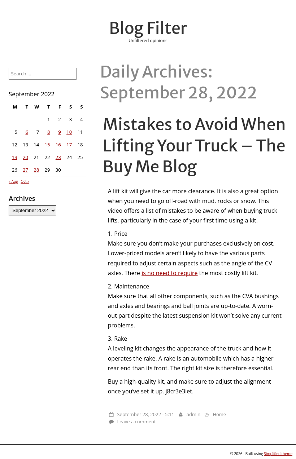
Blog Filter (148, 28)
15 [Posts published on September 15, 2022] (47, 144)
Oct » (25, 181)
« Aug (13, 181)
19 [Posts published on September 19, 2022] (14, 157)
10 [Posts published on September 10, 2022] (69, 132)
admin (193, 414)
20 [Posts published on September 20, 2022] (25, 157)
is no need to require (169, 273)
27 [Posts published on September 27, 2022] (25, 170)
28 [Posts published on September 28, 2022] (36, 170)
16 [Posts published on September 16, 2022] (58, 144)
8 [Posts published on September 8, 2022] (48, 132)
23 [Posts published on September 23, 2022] (58, 157)
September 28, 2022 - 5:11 (145, 414)
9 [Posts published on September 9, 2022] (59, 132)
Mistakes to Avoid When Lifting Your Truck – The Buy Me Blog (194, 145)
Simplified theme (278, 453)
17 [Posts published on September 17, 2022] (69, 144)
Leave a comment (136, 421)
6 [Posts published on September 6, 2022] (27, 132)
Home (219, 414)
